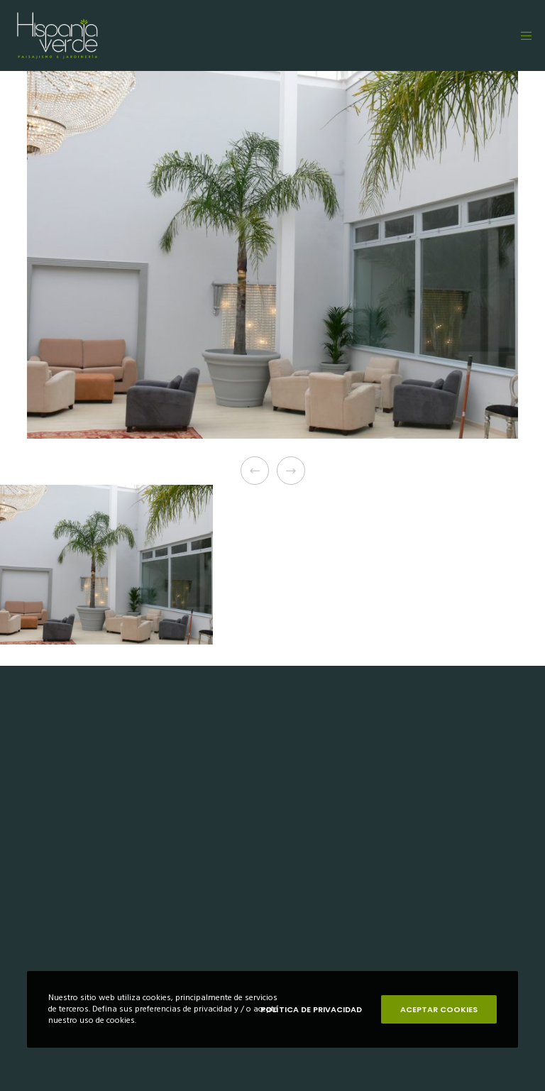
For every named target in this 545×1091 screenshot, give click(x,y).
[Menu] (521, 35)
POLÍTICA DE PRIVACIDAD (311, 1009)
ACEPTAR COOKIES (439, 1009)
